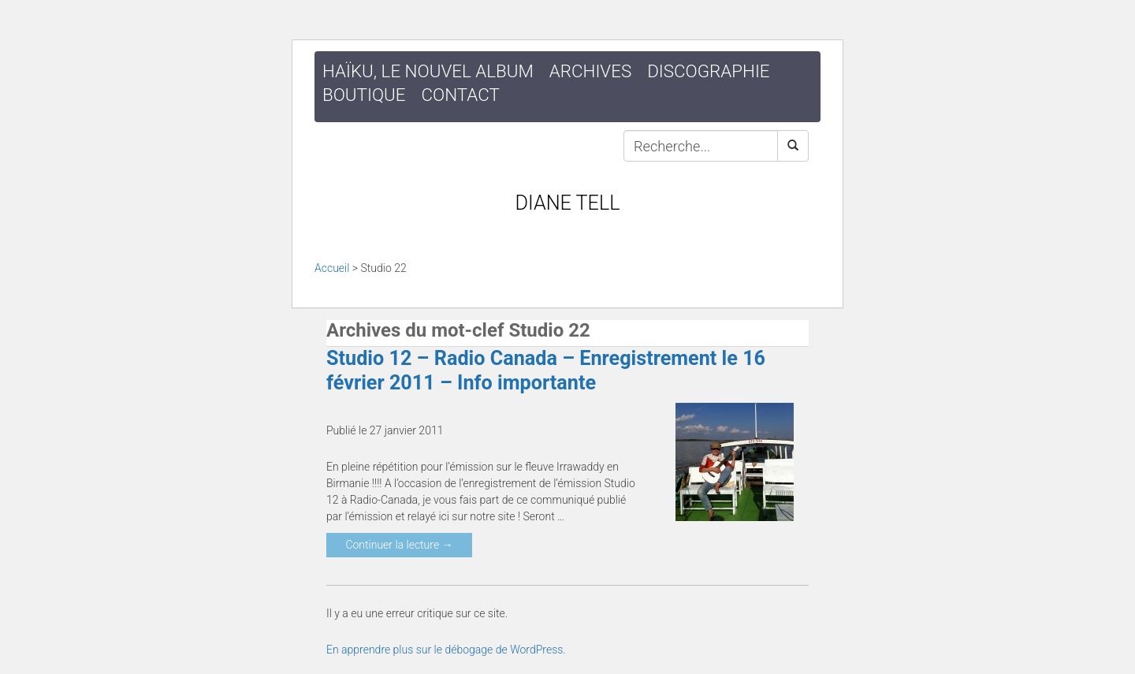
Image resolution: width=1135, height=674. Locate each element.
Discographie (708, 71)
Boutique (364, 94)
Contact (461, 94)
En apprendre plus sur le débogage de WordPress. (446, 649)
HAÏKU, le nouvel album (428, 71)
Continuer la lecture (398, 544)
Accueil (331, 268)
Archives (590, 71)
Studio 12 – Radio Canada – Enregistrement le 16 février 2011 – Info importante (545, 370)
